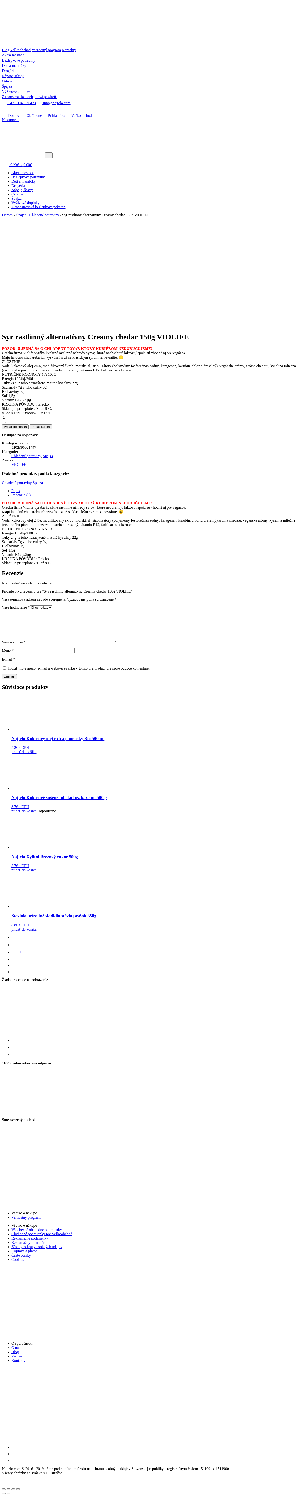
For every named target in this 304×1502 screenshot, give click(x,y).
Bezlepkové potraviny (28, 177)
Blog (5, 50)
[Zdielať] (8, 1495)
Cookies (17, 1265)
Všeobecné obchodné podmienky (36, 1235)
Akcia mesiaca (22, 173)
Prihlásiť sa (54, 115)
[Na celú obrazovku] (13, 1495)
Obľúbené (31, 115)
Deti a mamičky (23, 181)
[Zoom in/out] (18, 1495)
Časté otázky (21, 1261)
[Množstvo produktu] (23, 417)
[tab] (156, 491)
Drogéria (18, 186)
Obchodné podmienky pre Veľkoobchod (41, 1240)
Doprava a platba (24, 1257)
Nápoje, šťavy (22, 190)
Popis (15, 491)
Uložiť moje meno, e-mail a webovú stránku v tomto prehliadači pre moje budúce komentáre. (79, 674)
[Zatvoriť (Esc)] (4, 1495)
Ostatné (17, 194)
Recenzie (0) (21, 495)
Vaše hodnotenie (16, 607)
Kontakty (69, 50)
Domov (10, 115)
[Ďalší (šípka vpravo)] (8, 1499)
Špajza (16, 198)
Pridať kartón (41, 427)
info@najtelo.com (54, 103)
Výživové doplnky (25, 203)
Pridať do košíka (15, 427)
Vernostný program (46, 50)
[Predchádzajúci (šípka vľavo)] (4, 1499)
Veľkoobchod (20, 50)
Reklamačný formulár (28, 1248)
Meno (8, 656)
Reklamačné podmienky (29, 1244)
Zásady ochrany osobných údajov (36, 1252)
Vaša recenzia (14, 648)
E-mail (8, 665)
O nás (15, 1353)
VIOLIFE (18, 464)
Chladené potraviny (44, 215)
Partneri (17, 1362)
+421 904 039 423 (19, 103)
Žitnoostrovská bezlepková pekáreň (38, 207)
